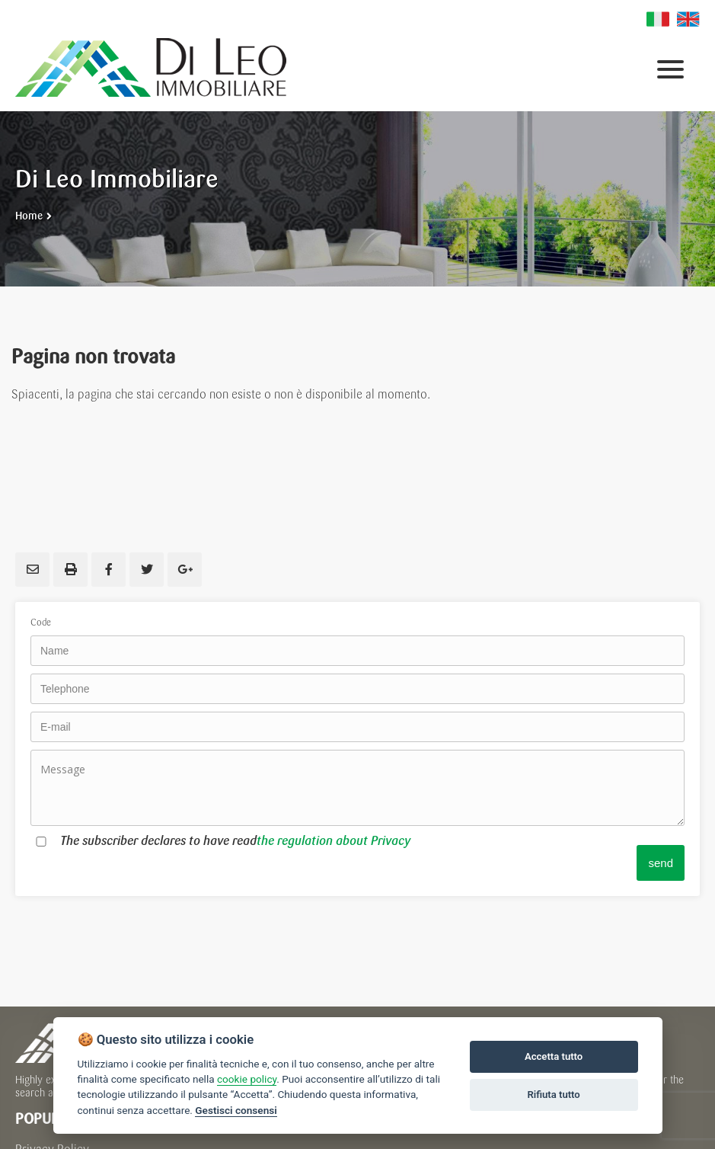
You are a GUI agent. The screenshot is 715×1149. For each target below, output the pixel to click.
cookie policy (246, 1079)
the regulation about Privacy (333, 841)
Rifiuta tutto (553, 1094)
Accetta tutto (554, 1056)
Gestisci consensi (235, 1110)
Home (29, 216)
